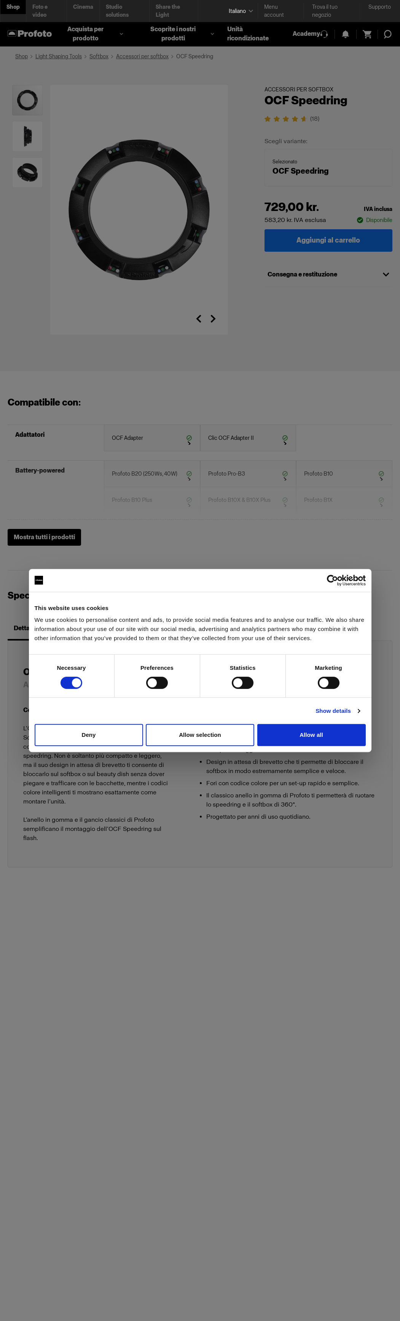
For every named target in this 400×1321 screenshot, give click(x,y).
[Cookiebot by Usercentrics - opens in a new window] (332, 580)
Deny (88, 735)
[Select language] (240, 11)
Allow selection (200, 735)
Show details (333, 711)
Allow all (311, 735)
